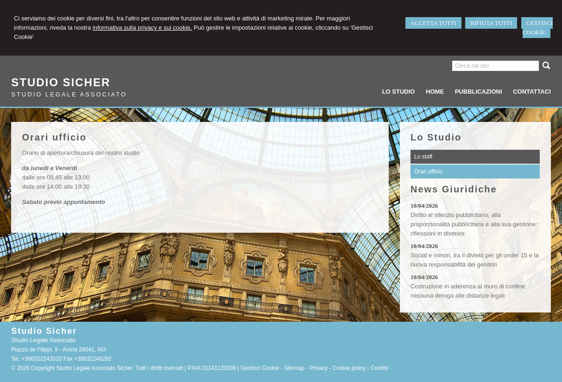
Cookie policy (349, 368)
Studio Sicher (60, 82)
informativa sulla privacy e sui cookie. (142, 27)
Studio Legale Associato (69, 94)
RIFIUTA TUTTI (491, 22)
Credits (379, 368)
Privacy (318, 368)
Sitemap (294, 368)
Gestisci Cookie (259, 368)
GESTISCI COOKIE (538, 27)
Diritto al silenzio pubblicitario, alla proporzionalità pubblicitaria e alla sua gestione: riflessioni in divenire (473, 224)
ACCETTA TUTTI (433, 22)
